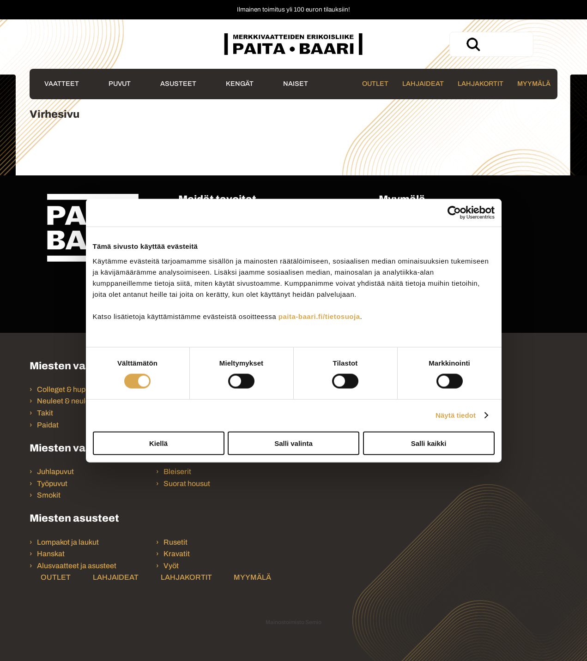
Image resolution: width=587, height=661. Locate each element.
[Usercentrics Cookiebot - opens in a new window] (454, 213)
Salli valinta (293, 443)
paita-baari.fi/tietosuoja (319, 316)
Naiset (295, 83)
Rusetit (175, 542)
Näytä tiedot (456, 415)
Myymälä (534, 83)
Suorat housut (186, 483)
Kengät (240, 83)
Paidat (48, 425)
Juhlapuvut (55, 471)
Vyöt (171, 566)
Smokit (49, 495)
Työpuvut (52, 483)
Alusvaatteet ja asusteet (76, 566)
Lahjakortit (480, 83)
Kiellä (158, 443)
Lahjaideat (423, 83)
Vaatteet (61, 83)
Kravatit (176, 554)
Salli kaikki (429, 443)
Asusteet (178, 83)
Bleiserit (177, 471)
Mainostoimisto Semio (293, 622)
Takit (45, 413)
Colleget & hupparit (69, 389)
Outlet (375, 83)
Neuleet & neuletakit (70, 401)
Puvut (120, 83)
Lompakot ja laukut (68, 542)
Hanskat (51, 554)
